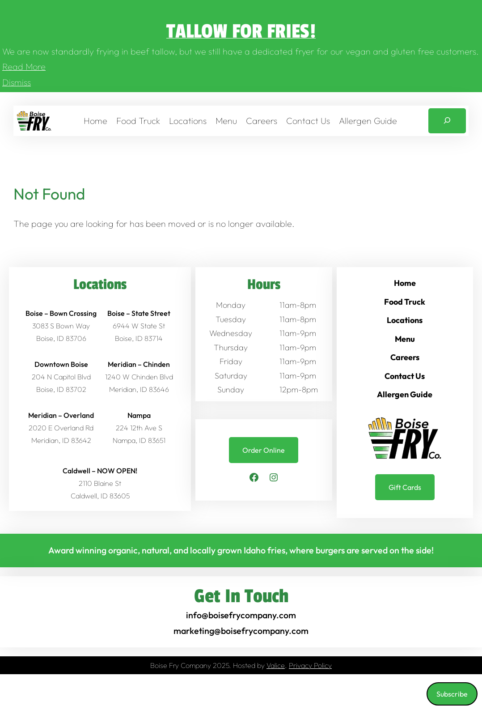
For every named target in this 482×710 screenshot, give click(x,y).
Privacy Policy (310, 665)
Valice (275, 665)
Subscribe (452, 693)
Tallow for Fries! (241, 31)
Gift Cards (405, 487)
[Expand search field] (447, 121)
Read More (24, 66)
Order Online (263, 450)
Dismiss (16, 82)
